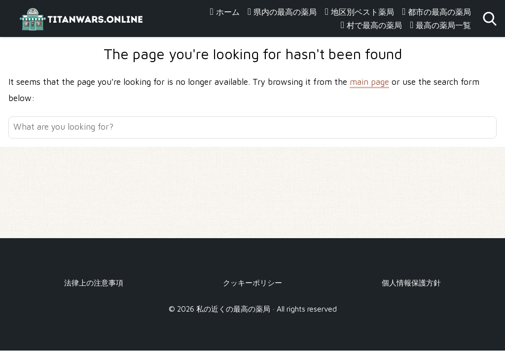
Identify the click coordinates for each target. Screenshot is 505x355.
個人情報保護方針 (411, 282)
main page (369, 82)
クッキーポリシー (252, 282)
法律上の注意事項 (93, 282)
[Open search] (490, 19)
